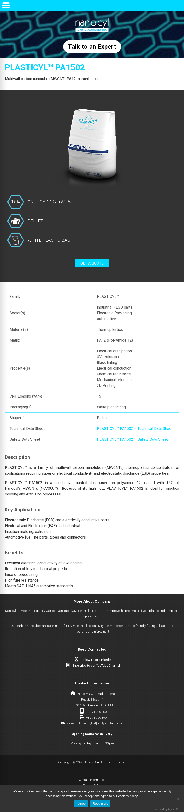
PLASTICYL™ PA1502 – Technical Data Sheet (134, 428)
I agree (81, 803)
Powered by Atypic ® (165, 809)
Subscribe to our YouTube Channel (96, 665)
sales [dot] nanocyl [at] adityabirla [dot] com (96, 723)
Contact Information (92, 780)
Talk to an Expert (92, 46)
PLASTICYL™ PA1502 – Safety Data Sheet (132, 439)
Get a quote (92, 263)
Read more (100, 803)
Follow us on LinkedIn (96, 660)
